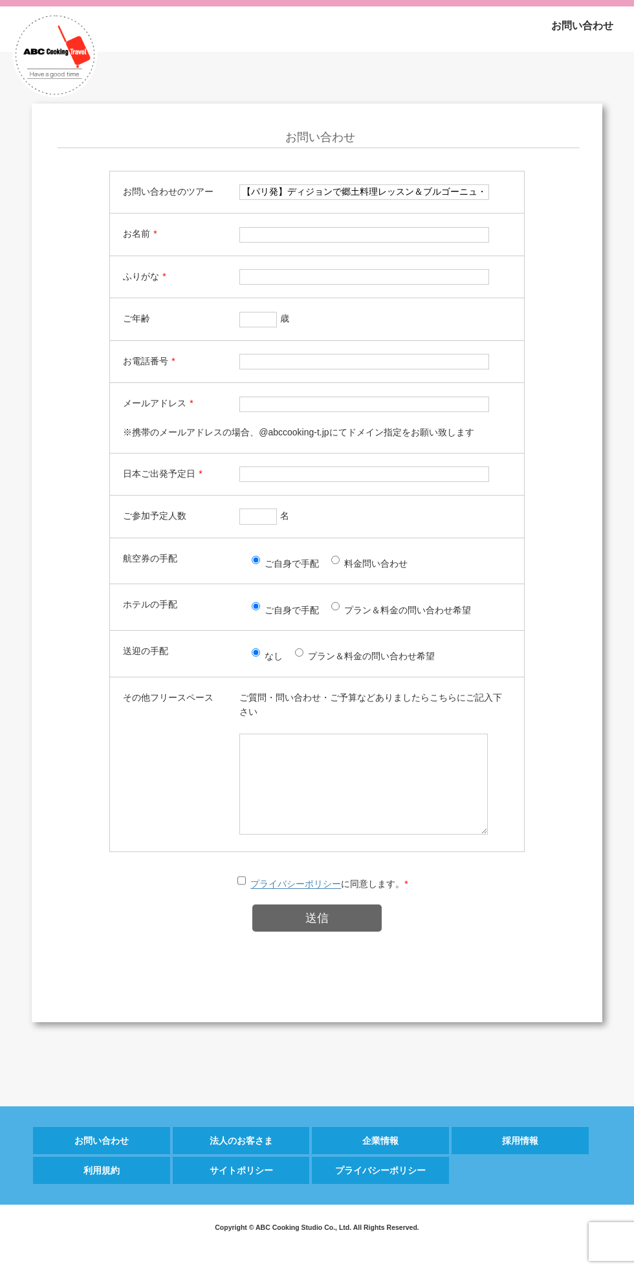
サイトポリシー (241, 1190)
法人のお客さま (241, 1160)
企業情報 (380, 1160)
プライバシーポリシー (295, 904)
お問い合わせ (582, 25)
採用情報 (520, 1160)
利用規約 (101, 1190)
